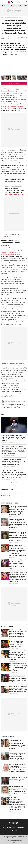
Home (2, 17)
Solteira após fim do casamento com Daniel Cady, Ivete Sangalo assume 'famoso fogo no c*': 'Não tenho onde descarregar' (18, 633)
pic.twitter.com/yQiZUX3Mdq (15, 194)
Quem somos (21, 827)
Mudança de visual (6, 495)
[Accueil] (14, 2)
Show (14, 493)
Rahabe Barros (11, 401)
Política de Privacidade (9, 827)
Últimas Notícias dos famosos (11, 17)
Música (20, 493)
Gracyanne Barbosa (7, 91)
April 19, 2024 (8, 236)
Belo (20, 17)
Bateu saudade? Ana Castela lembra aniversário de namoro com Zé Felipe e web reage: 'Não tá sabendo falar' (18, 689)
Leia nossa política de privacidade (14, 840)
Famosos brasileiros (6, 493)
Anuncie (14, 830)
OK (14, 842)
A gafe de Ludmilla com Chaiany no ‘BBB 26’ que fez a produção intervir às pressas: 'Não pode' (18, 644)
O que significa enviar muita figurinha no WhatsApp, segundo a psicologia (18, 779)
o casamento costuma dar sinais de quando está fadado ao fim (12, 252)
